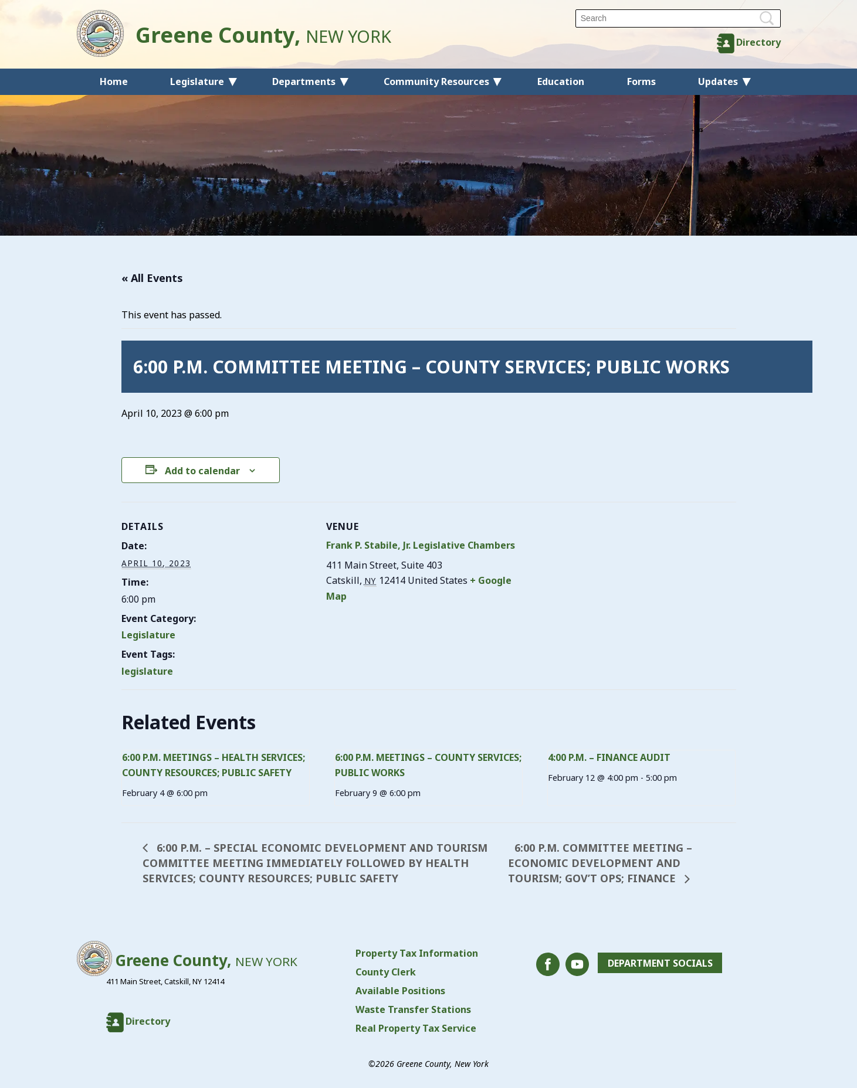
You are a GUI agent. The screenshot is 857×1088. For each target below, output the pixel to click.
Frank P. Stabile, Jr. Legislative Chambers (420, 545)
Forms (641, 81)
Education (560, 81)
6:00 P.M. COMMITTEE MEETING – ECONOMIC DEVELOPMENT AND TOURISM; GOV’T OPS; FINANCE (600, 863)
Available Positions (400, 990)
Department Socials (660, 963)
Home (114, 81)
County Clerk (385, 971)
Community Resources (436, 81)
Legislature (197, 81)
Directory (758, 42)
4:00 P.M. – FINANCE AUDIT (609, 757)
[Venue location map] (593, 583)
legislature (147, 671)
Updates (718, 81)
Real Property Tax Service (415, 1028)
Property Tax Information (416, 953)
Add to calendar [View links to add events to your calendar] (202, 470)
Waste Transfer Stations (413, 1009)
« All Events (152, 278)
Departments (304, 81)
